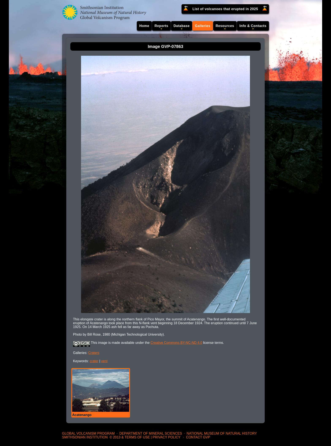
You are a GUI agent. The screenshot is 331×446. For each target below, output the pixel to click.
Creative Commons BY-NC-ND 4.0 (176, 342)
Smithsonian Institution (85, 437)
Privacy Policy (166, 437)
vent (104, 361)
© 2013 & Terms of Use (130, 437)
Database (182, 26)
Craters (93, 353)
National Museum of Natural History (222, 433)
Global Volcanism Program (88, 433)
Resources (225, 26)
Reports (161, 26)
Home (144, 26)
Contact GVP (198, 437)
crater (94, 361)
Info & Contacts (252, 26)
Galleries (202, 26)
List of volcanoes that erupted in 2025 (225, 9)
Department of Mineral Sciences (150, 433)
